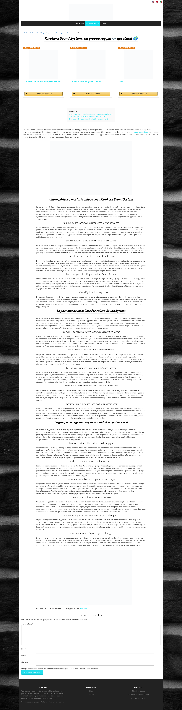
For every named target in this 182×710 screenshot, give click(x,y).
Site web (24, 662)
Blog (91, 691)
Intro (121, 81)
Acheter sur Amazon (44, 94)
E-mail (24, 655)
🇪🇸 (157, 2)
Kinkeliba (83, 608)
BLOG (103, 23)
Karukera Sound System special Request (43, 81)
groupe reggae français (141, 132)
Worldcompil (27, 33)
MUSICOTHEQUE (92, 23)
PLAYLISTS (80, 23)
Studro (143, 698)
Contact (91, 694)
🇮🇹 (161, 2)
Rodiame (44, 702)
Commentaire (27, 624)
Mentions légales (138, 691)
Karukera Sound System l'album (87, 81)
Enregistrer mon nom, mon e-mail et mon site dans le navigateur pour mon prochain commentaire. (58, 669)
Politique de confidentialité (138, 694)
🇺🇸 (153, 2)
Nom (23, 649)
